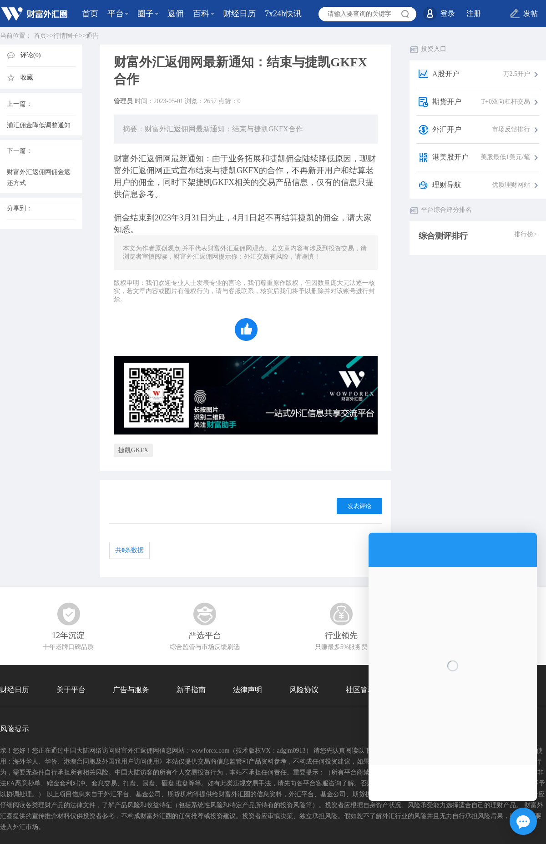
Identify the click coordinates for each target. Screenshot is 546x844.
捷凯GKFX (133, 450)
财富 (122, 158)
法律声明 (247, 690)
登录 (447, 13)
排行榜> (525, 234)
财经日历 (239, 13)
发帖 (530, 13)
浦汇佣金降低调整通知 (39, 125)
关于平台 (71, 690)
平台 (115, 13)
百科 (201, 13)
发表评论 (359, 506)
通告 (92, 35)
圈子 (145, 13)
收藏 (26, 77)
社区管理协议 (367, 690)
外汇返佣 (146, 158)
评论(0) (30, 55)
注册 (473, 13)
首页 (90, 13)
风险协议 (303, 690)
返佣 (175, 13)
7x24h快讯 (283, 13)
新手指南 (191, 690)
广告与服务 (131, 690)
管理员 (123, 101)
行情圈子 (66, 35)
